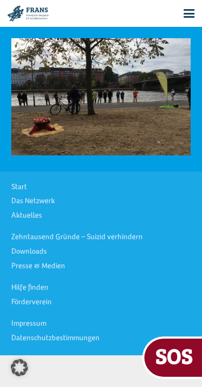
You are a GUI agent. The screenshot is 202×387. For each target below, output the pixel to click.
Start (19, 187)
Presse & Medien (38, 266)
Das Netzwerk (33, 201)
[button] (189, 13)
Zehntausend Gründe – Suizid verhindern (77, 237)
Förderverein (31, 302)
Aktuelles (26, 216)
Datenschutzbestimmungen (55, 338)
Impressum (28, 324)
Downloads (29, 252)
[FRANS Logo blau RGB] (28, 13)
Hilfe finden (29, 288)
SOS (173, 356)
